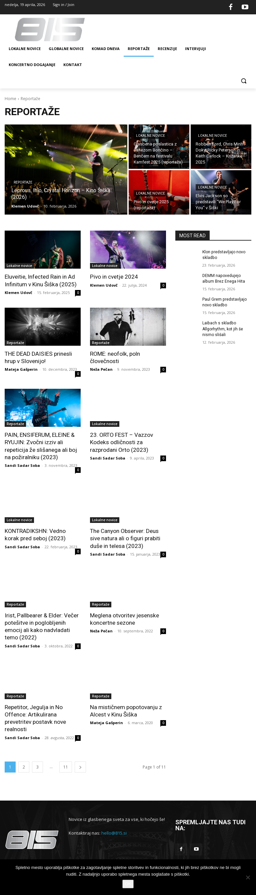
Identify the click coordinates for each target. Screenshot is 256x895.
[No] (247, 877)
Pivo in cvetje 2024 (114, 276)
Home (10, 98)
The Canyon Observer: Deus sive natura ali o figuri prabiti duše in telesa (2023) (125, 537)
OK (128, 883)
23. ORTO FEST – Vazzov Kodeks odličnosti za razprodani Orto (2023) (121, 442)
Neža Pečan (101, 368)
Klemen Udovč (18, 292)
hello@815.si (114, 832)
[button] (243, 81)
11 (65, 765)
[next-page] (80, 765)
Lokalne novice (150, 135)
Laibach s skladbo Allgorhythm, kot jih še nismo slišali (222, 328)
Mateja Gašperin (21, 368)
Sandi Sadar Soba (22, 464)
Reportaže (23, 182)
